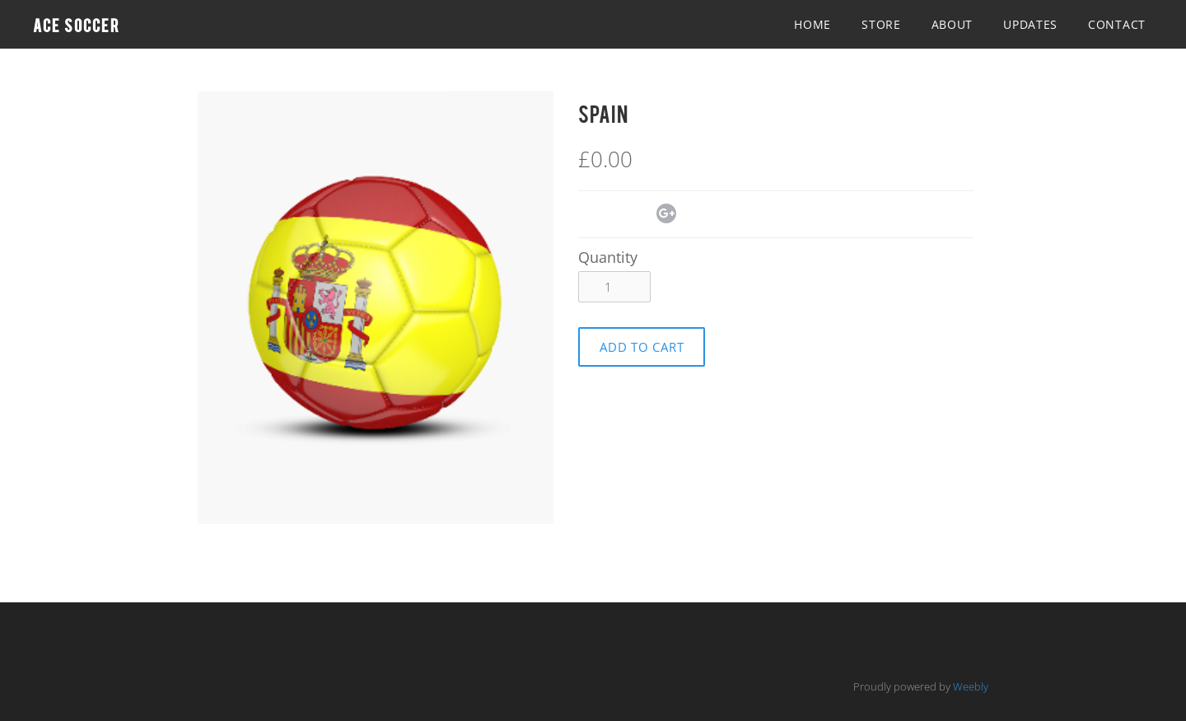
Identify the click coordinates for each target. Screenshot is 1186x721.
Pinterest (641, 215)
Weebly (970, 686)
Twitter (614, 215)
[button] (641, 347)
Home (812, 24)
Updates (1030, 24)
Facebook (588, 215)
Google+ (666, 213)
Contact (1117, 24)
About (953, 24)
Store (881, 24)
